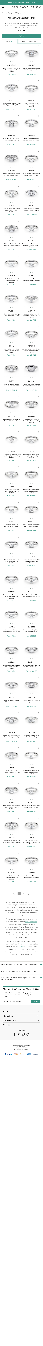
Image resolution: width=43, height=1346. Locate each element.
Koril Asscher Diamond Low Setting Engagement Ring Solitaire (11, 350)
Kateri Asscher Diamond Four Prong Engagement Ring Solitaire (31, 456)
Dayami (31, 662)
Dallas (31, 592)
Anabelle (11, 65)
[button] (10, 62)
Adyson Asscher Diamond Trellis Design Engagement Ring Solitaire (31, 350)
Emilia (11, 205)
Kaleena (11, 311)
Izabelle (31, 873)
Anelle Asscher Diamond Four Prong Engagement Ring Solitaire (11, 667)
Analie (31, 838)
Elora (11, 381)
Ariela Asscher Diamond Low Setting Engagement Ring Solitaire (31, 772)
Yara (12, 557)
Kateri (31, 451)
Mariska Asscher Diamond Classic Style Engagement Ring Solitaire (31, 421)
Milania (11, 451)
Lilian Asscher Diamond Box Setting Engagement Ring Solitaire (11, 491)
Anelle (11, 662)
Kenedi (31, 802)
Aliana (12, 627)
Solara (11, 838)
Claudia (11, 276)
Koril (11, 346)
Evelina (31, 732)
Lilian (11, 486)
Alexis (11, 802)
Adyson (31, 346)
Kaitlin (31, 100)
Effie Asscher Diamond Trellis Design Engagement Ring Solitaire (31, 491)
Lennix (31, 205)
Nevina (31, 241)
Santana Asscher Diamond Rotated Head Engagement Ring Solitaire (31, 315)
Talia (11, 767)
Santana (31, 311)
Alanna (11, 135)
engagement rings (17, 23)
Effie (31, 486)
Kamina (11, 873)
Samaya (11, 592)
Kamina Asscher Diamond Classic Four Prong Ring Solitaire (12, 877)
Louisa (31, 276)
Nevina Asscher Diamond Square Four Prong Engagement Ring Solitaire (31, 245)
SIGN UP (35, 1001)
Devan (31, 170)
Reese (11, 100)
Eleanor (31, 557)
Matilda (11, 416)
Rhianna (31, 65)
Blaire (11, 241)
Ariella (31, 697)
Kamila (31, 381)
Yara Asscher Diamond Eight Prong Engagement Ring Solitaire (11, 561)
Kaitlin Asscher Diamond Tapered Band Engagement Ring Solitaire (31, 105)
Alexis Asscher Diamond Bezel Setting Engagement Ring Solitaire (11, 807)
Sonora (11, 170)
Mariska (31, 416)
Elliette (31, 627)
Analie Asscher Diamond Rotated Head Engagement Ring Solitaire (31, 842)
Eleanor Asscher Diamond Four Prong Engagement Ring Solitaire (31, 561)
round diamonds (31, 922)
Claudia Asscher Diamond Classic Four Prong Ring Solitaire (12, 280)
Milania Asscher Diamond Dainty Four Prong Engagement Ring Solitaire (12, 456)
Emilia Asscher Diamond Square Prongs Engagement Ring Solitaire (11, 210)
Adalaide (11, 732)
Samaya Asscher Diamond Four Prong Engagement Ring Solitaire (11, 596)
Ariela (31, 767)
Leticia (31, 521)
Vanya (11, 697)
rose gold (20, 946)
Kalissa (31, 135)
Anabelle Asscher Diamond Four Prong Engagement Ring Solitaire (11, 70)
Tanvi (11, 521)
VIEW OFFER (27, 2)
